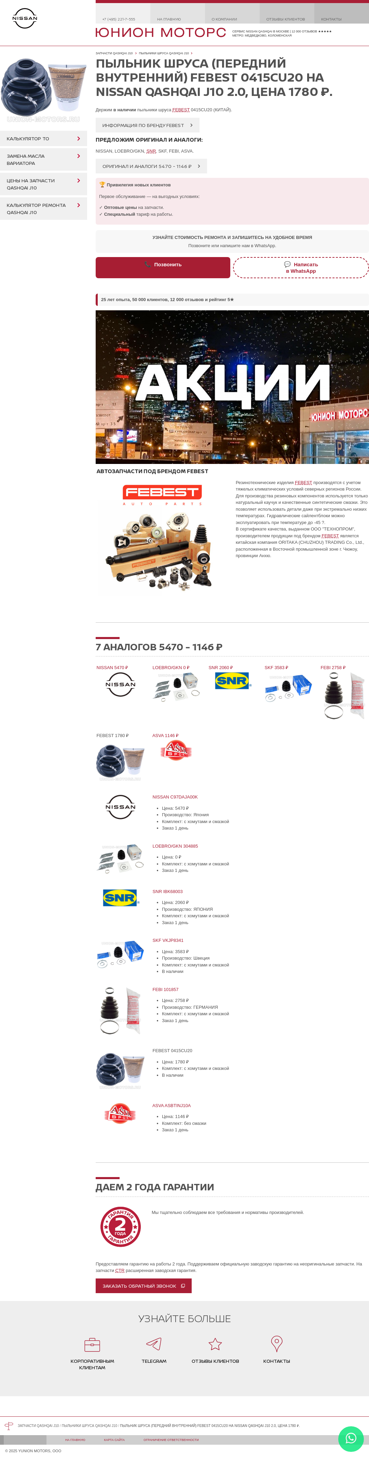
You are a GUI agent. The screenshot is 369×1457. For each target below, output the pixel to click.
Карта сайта (114, 1440)
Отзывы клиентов (285, 19)
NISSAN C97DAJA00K (175, 797)
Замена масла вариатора (25, 159)
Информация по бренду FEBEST (143, 125)
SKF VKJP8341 (167, 940)
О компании (224, 19)
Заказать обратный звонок (139, 1286)
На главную (169, 19)
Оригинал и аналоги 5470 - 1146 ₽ (147, 166)
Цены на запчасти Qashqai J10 (31, 184)
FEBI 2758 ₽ (333, 667)
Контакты (331, 19)
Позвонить (163, 264)
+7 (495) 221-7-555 (118, 19)
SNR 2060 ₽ (220, 667)
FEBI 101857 (165, 989)
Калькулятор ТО (28, 138)
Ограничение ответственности (171, 1440)
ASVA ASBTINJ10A (171, 1105)
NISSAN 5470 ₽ (112, 667)
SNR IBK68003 (167, 891)
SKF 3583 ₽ (276, 667)
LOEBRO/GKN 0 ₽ (171, 667)
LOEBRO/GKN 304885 (175, 846)
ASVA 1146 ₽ (165, 735)
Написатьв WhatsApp (301, 267)
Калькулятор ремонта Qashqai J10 (36, 208)
